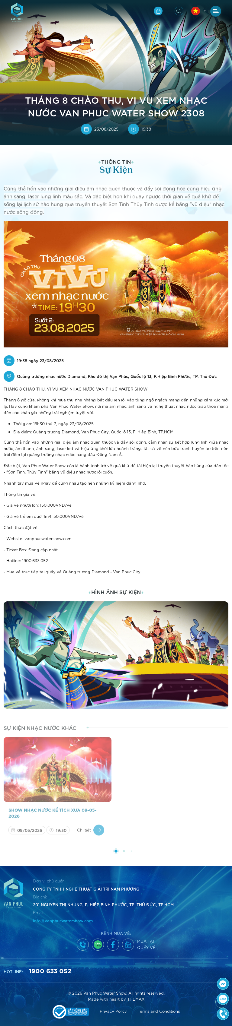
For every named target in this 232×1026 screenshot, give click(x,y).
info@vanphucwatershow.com (63, 920)
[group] (116, 655)
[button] (112, 137)
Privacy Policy (113, 1011)
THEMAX (135, 999)
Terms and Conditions (159, 1011)
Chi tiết (90, 833)
